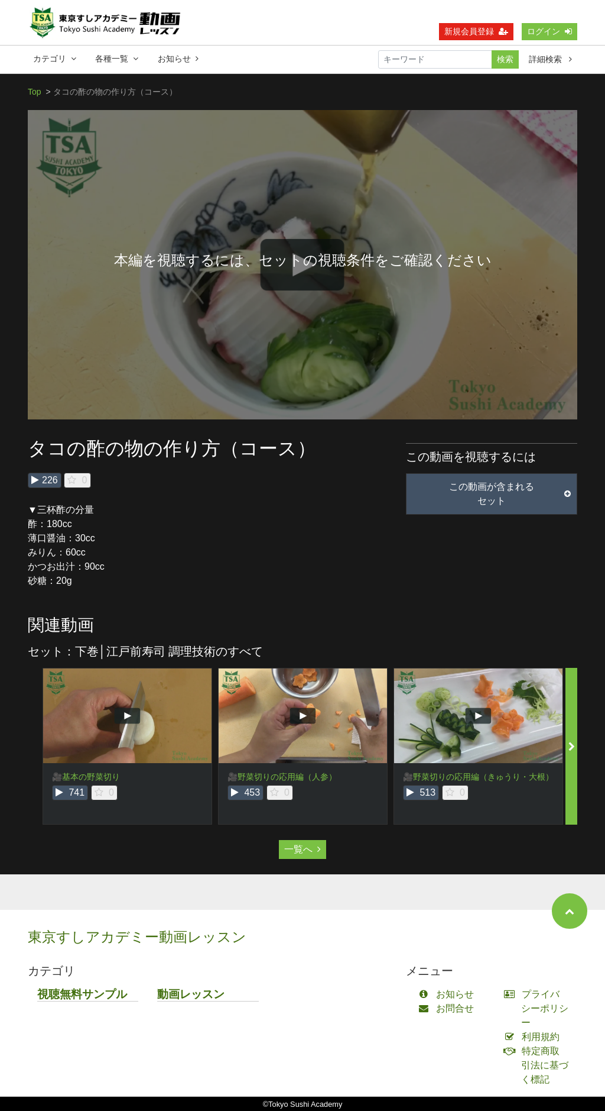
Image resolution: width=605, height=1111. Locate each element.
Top (34, 91)
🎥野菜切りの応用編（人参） (282, 776)
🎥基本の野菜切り (86, 776)
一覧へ (302, 849)
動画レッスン (191, 994)
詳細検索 (550, 59)
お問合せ (449, 1008)
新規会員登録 (476, 31)
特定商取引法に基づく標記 (538, 1065)
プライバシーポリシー (538, 1008)
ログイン (549, 31)
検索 (505, 59)
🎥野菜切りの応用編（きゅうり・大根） (478, 776)
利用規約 (534, 1037)
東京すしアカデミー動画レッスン (137, 937)
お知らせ (178, 58)
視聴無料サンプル (82, 994)
